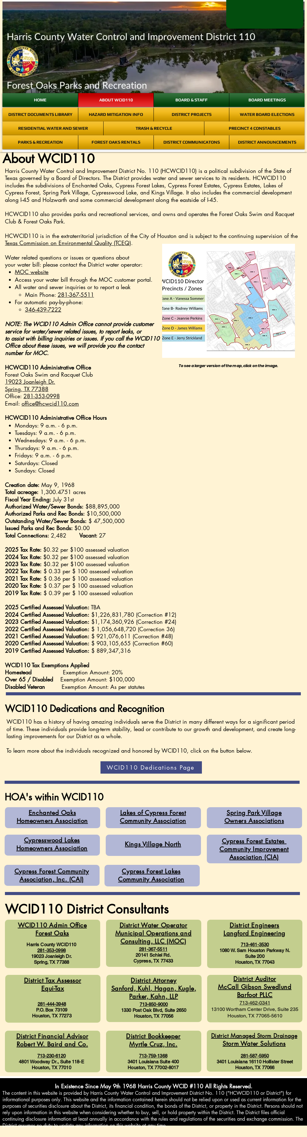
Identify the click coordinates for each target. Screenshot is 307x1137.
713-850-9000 (154, 1004)
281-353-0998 (41, 396)
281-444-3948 (52, 1004)
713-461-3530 (255, 944)
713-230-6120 (51, 1055)
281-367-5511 (153, 949)
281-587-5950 (255, 1055)
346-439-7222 (43, 309)
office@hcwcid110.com (50, 403)
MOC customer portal (125, 279)
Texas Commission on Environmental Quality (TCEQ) (68, 243)
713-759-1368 (153, 1055)
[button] (218, 444)
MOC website (31, 272)
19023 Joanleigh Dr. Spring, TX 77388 (30, 385)
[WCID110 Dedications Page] (151, 767)
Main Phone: (59, 294)
